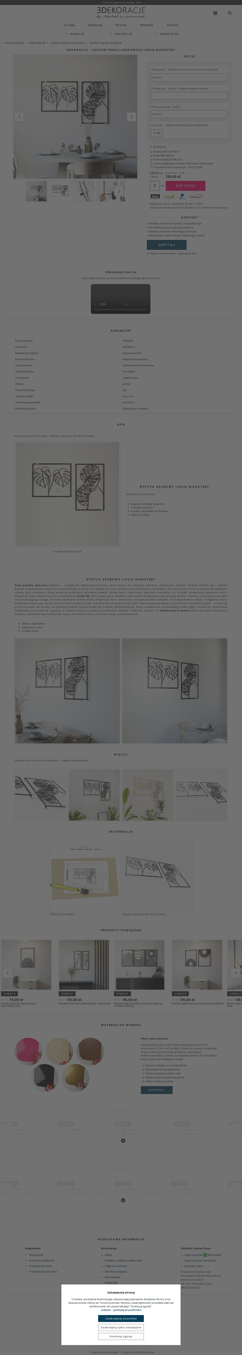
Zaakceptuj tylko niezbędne (121, 1327)
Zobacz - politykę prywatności (121, 1310)
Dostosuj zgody (121, 1336)
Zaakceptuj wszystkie (121, 1318)
